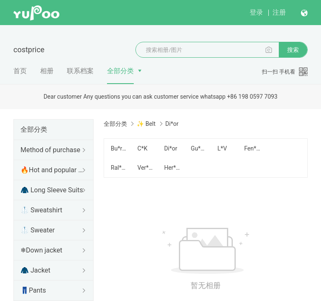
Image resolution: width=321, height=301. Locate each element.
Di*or (170, 148)
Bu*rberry (119, 148)
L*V (222, 148)
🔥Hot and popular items (51, 170)
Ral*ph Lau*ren (119, 167)
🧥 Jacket (35, 270)
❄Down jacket (41, 250)
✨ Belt (146, 123)
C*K (143, 148)
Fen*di (252, 148)
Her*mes (172, 167)
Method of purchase (50, 150)
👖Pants (33, 290)
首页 (20, 71)
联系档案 (80, 71)
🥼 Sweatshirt (41, 210)
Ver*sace (146, 167)
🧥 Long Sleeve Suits (51, 190)
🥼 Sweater (37, 230)
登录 (256, 12)
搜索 (293, 49)
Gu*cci (199, 148)
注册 (279, 12)
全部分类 (120, 71)
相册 (47, 71)
